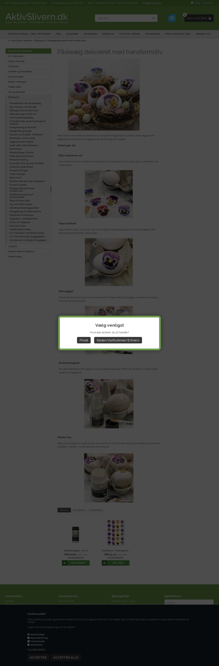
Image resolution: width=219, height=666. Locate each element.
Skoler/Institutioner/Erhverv (118, 340)
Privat (84, 340)
